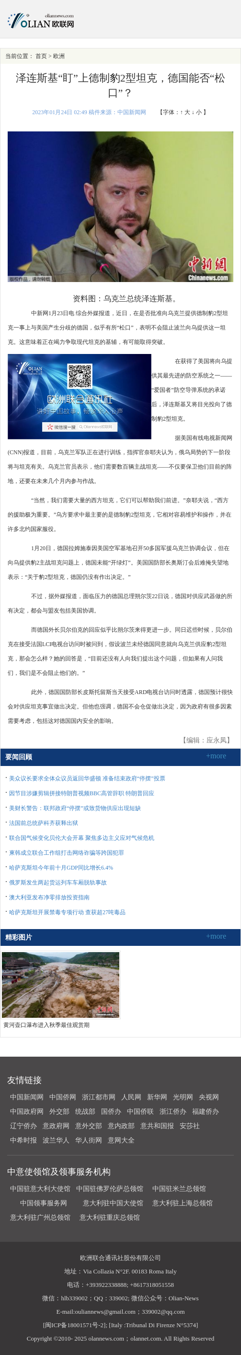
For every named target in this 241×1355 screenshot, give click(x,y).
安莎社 (190, 1126)
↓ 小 (197, 112)
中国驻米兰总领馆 (179, 1188)
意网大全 (121, 1140)
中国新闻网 (27, 1097)
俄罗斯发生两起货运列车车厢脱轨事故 (58, 882)
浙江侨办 (173, 1111)
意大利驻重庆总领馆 (109, 1217)
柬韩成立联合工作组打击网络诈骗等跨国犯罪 (66, 852)
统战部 (85, 1111)
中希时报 (23, 1140)
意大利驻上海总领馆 (182, 1203)
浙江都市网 (98, 1097)
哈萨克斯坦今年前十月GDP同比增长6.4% (61, 867)
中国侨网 (62, 1097)
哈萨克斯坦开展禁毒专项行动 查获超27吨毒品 (67, 912)
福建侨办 (205, 1111)
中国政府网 (27, 1111)
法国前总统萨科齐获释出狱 (43, 823)
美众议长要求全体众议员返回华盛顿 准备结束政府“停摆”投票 (87, 778)
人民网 (131, 1097)
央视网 (209, 1097)
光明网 (183, 1097)
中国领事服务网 (43, 1203)
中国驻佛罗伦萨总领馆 (109, 1188)
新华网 (157, 1097)
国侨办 (111, 1111)
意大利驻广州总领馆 (40, 1217)
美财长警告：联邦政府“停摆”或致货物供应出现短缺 (75, 808)
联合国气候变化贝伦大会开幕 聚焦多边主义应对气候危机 (81, 838)
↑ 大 (185, 112)
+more (216, 756)
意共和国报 (157, 1126)
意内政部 (121, 1126)
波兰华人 (56, 1140)
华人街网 (88, 1140)
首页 (41, 56)
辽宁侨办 (23, 1126)
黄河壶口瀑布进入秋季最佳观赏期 (46, 1025)
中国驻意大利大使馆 (40, 1188)
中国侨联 (140, 1111)
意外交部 (88, 1126)
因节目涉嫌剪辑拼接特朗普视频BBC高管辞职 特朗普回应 (81, 793)
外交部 (59, 1111)
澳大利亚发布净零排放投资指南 (49, 897)
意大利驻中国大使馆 (113, 1203)
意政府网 (56, 1126)
